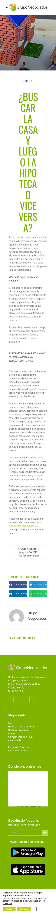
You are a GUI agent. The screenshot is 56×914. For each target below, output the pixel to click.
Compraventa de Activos (20, 737)
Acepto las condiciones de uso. (28, 842)
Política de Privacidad (19, 747)
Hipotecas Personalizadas (21, 726)
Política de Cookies (18, 750)
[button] (18, 584)
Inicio (10, 723)
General (28, 81)
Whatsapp (26, 908)
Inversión (12, 733)
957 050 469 (19, 905)
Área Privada (14, 740)
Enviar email (26, 912)
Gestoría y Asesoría (18, 730)
